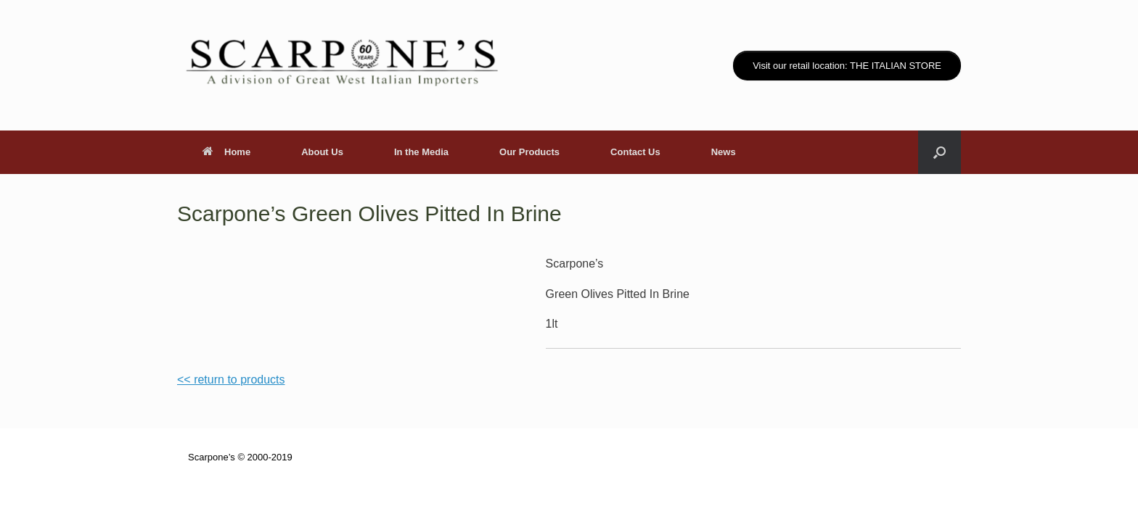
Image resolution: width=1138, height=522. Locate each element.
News (723, 151)
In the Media (421, 151)
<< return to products (231, 379)
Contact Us (635, 151)
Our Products (529, 151)
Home (226, 151)
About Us (322, 151)
